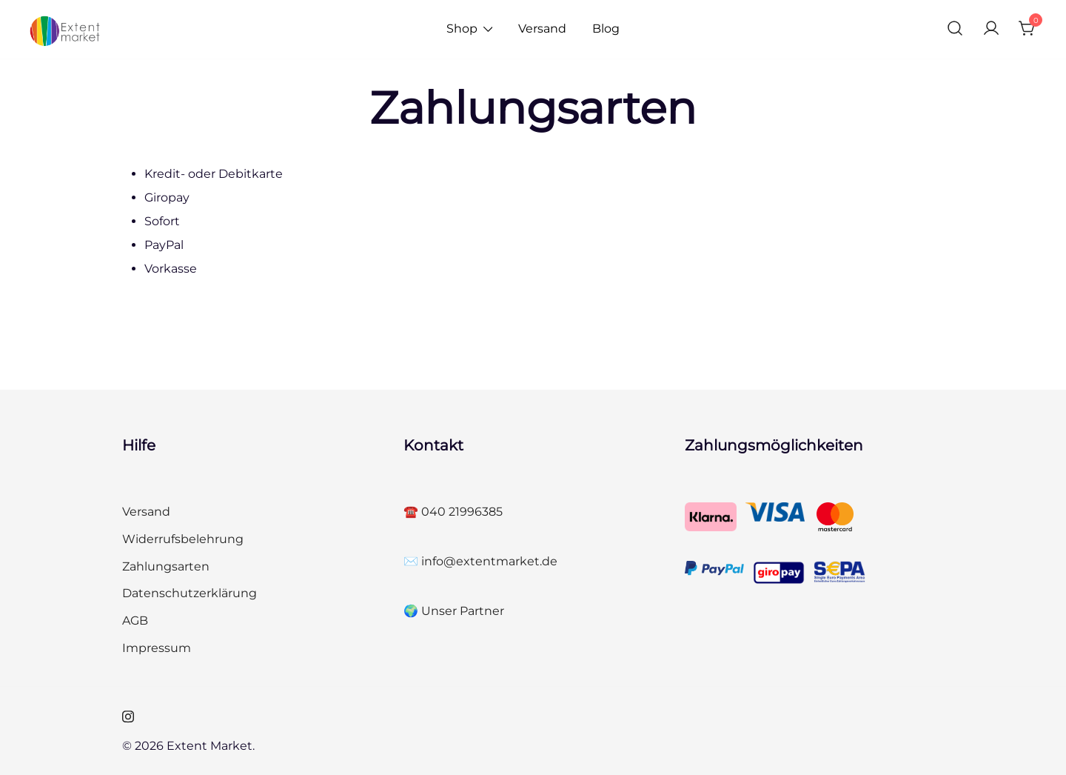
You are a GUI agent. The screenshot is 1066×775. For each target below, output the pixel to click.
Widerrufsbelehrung (183, 539)
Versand (542, 28)
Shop (461, 28)
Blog (606, 28)
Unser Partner (462, 611)
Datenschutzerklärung (189, 593)
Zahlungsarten (165, 566)
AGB (135, 620)
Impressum (156, 648)
